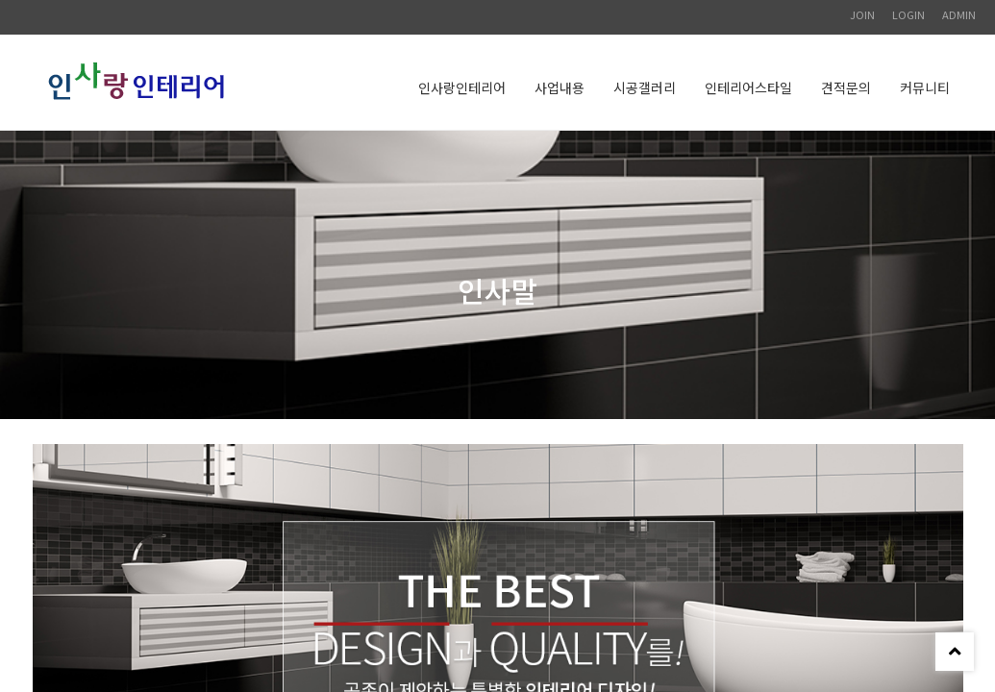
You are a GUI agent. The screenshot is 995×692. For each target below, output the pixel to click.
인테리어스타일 (748, 87)
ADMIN (959, 14)
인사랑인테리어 (462, 87)
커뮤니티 (925, 87)
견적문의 (846, 87)
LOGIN (908, 14)
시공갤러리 (644, 87)
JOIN (862, 14)
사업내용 (560, 87)
